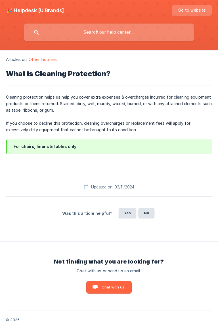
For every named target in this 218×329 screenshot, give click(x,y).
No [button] (146, 213)
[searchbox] (109, 32)
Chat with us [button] (113, 287)
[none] (35, 10)
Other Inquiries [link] (43, 59)
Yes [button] (127, 213)
